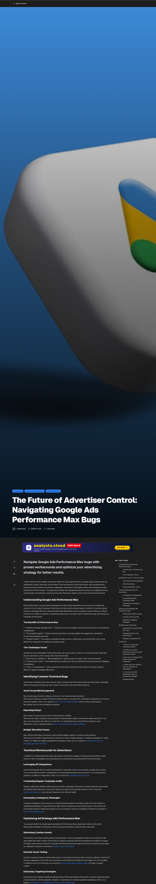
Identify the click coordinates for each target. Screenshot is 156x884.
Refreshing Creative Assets (132, 614)
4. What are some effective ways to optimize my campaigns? (132, 667)
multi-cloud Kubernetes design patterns (69, 724)
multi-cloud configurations (34, 812)
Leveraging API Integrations (132, 595)
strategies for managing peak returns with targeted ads (53, 883)
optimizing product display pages (75, 863)
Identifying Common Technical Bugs (131, 578)
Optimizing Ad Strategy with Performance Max (128, 610)
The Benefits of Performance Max (133, 571)
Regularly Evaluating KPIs (132, 639)
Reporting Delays (129, 584)
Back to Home (19, 3)
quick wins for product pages (66, 702)
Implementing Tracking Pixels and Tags (132, 629)
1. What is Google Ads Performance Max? (130, 646)
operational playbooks (33, 792)
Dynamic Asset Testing (131, 617)
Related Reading (128, 679)
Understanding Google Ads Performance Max (128, 565)
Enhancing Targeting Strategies (130, 621)
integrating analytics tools (79, 775)
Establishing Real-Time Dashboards (131, 634)
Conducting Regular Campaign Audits (130, 599)
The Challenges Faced (130, 575)
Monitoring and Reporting (127, 625)
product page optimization (64, 846)
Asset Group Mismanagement (133, 581)
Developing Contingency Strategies (131, 604)
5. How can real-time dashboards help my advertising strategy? (130, 674)
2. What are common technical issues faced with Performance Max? (132, 652)
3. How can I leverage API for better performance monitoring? (133, 659)
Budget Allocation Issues (131, 587)
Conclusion (123, 642)
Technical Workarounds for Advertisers (128, 591)
